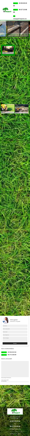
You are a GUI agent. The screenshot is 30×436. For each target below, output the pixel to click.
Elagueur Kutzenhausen (4, 399)
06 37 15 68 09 (12, 354)
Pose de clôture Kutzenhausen (4, 396)
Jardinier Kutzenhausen (4, 393)
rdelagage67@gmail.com (20, 18)
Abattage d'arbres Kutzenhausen (14, 393)
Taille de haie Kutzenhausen (13, 396)
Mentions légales (15, 433)
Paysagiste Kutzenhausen (4, 402)
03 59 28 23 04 (12, 352)
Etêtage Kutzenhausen (13, 399)
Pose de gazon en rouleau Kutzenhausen (23, 395)
